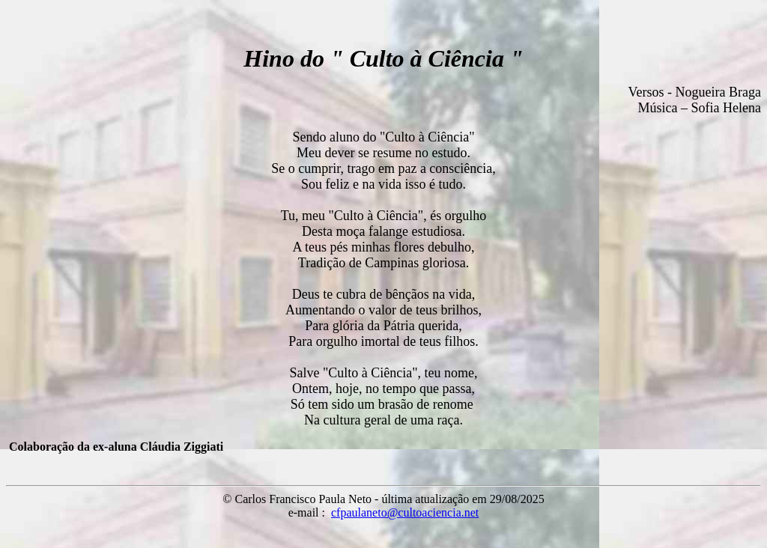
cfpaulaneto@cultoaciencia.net (405, 512)
